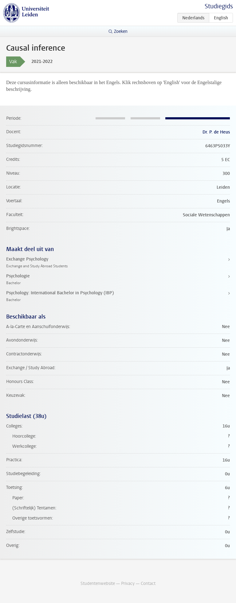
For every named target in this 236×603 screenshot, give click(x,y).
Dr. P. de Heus (216, 132)
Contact (148, 583)
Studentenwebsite (98, 583)
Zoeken (121, 31)
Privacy (128, 583)
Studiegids (219, 6)
